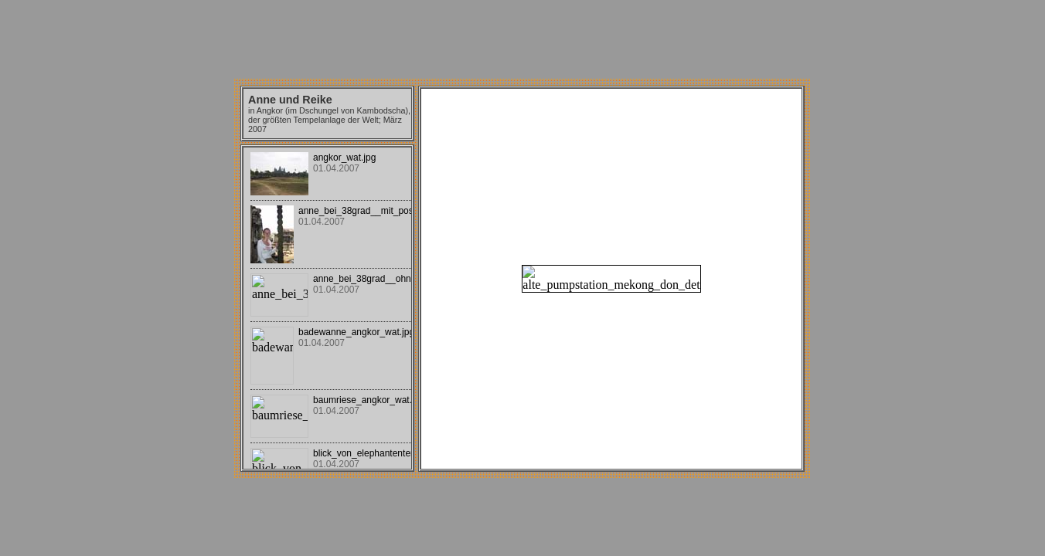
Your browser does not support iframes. (327, 308)
